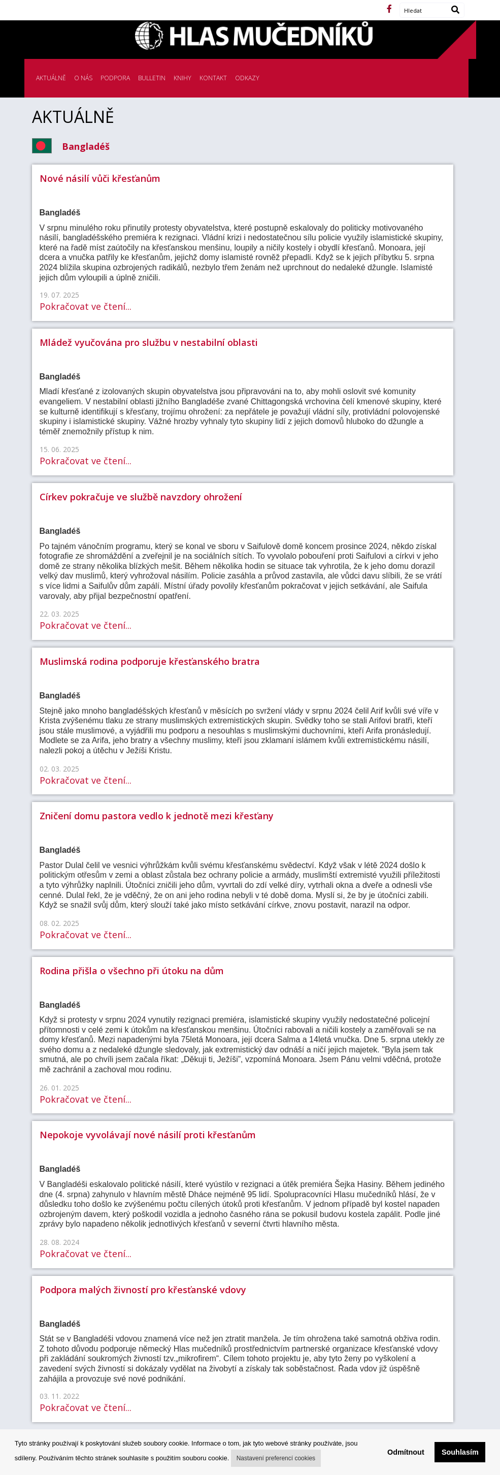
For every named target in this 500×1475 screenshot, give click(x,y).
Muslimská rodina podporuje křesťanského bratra (150, 661)
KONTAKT (213, 78)
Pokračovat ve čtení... (85, 306)
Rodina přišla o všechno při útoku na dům (132, 971)
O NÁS (83, 78)
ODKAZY (247, 78)
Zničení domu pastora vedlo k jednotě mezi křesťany (157, 816)
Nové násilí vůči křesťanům (100, 178)
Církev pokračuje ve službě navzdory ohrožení (141, 497)
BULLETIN (151, 78)
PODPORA (115, 78)
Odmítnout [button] (405, 1452)
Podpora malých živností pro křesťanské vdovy (143, 1290)
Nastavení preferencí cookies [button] (276, 1458)
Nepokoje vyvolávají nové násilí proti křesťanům (148, 1135)
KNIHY (182, 78)
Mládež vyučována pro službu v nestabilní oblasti (149, 342)
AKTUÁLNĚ (51, 78)
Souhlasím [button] (460, 1452)
